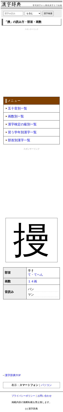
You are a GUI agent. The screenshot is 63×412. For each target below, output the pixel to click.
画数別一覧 (16, 116)
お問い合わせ (44, 396)
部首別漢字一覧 (19, 140)
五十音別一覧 (17, 108)
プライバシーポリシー (23, 396)
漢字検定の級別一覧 (22, 124)
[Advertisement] (31, 62)
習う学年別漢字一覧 (22, 132)
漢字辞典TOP (13, 375)
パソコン (46, 385)
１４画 (32, 281)
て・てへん (35, 274)
